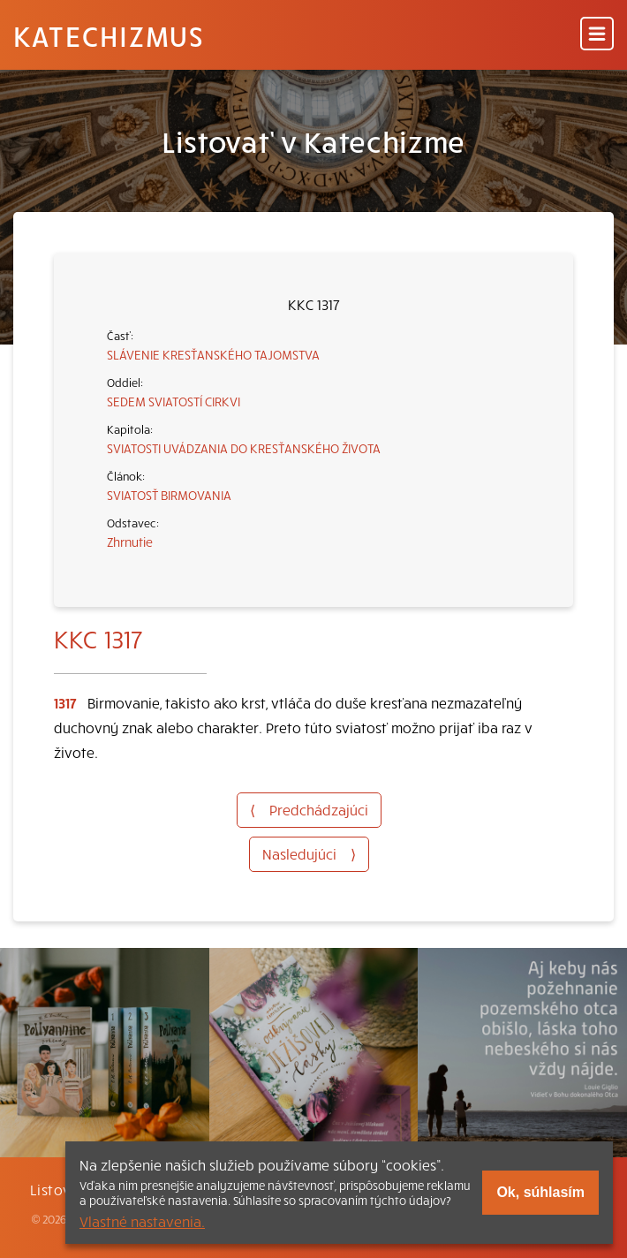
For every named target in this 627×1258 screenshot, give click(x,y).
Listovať (58, 1189)
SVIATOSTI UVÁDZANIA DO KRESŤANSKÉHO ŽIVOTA (244, 448)
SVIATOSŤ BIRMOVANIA (169, 495)
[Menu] (597, 35)
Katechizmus (108, 35)
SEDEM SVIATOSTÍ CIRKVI (173, 401)
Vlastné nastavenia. (142, 1221)
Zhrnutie (130, 541)
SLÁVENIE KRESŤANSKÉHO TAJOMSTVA (213, 354)
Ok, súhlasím (540, 1192)
